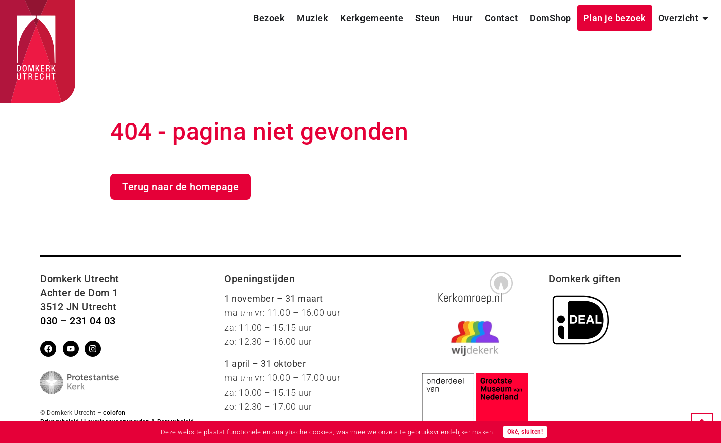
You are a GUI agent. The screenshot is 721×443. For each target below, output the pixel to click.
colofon (114, 412)
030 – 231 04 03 (78, 321)
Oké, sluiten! (525, 431)
